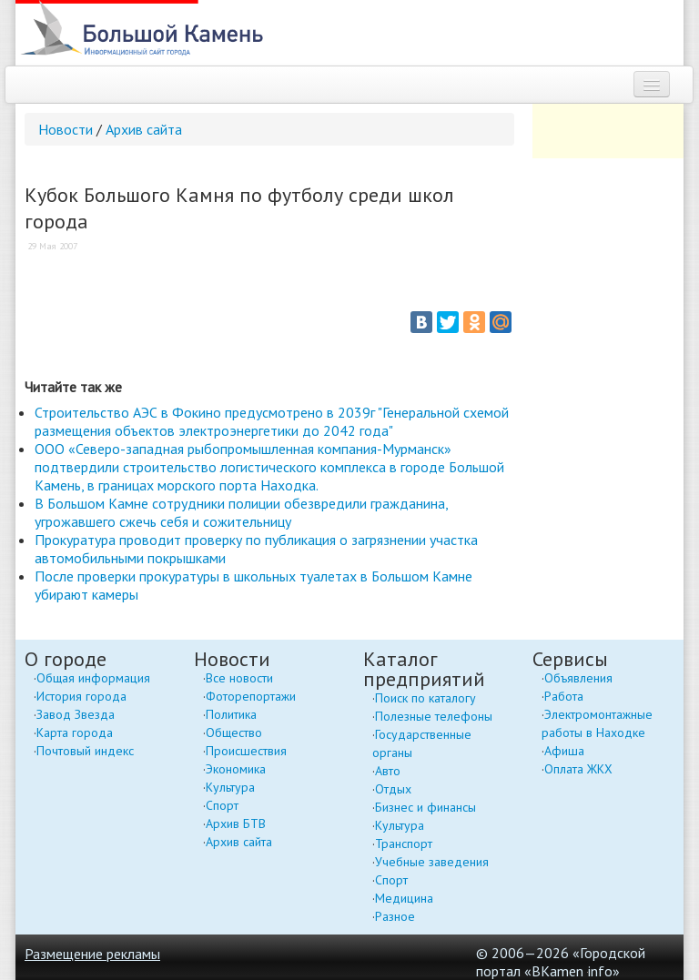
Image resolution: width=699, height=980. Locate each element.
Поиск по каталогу (425, 698)
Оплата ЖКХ (578, 769)
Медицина (404, 898)
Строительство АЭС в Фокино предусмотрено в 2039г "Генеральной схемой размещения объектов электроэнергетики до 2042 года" (272, 421)
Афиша (564, 751)
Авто (387, 771)
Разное (395, 916)
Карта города (74, 732)
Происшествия (246, 751)
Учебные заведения (432, 862)
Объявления (578, 678)
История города (81, 696)
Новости (65, 129)
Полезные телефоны (433, 716)
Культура (230, 787)
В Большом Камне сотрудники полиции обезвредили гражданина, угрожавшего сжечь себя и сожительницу (241, 512)
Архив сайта (144, 129)
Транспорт (403, 843)
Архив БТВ (236, 823)
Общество (234, 732)
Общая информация (93, 678)
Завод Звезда (75, 714)
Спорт (222, 805)
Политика (231, 714)
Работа (563, 696)
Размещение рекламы (92, 954)
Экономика (236, 769)
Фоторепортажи (251, 696)
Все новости (239, 678)
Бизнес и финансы (425, 807)
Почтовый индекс (85, 751)
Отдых (393, 789)
